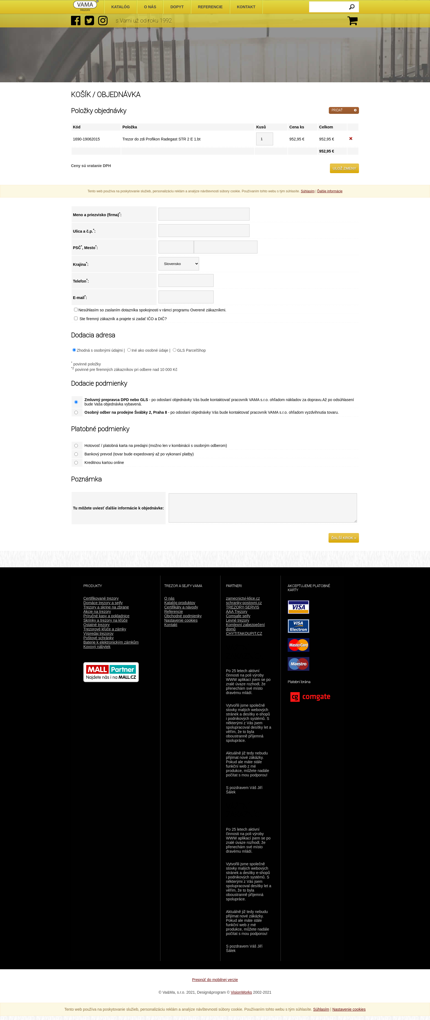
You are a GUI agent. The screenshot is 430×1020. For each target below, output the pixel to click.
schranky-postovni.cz (244, 607)
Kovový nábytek (97, 651)
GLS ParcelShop (191, 350)
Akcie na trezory (97, 615)
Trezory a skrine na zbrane (106, 611)
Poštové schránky (98, 642)
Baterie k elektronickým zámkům (111, 646)
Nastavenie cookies (180, 624)
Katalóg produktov (179, 607)
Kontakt (170, 629)
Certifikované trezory (100, 602)
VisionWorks (241, 996)
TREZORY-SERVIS (242, 611)
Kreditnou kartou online (104, 462)
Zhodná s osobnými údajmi (100, 350)
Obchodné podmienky (183, 620)
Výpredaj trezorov (98, 637)
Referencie (173, 615)
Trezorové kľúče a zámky (104, 633)
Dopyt (176, 7)
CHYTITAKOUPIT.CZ (244, 637)
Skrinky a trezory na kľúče (105, 624)
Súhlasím (308, 191)
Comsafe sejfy (238, 620)
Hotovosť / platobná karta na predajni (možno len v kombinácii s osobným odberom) (155, 445)
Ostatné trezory (96, 629)
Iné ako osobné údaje (150, 350)
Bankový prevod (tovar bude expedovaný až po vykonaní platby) (139, 454)
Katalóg (120, 7)
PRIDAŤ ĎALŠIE (337, 111)
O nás (169, 602)
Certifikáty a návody (181, 611)
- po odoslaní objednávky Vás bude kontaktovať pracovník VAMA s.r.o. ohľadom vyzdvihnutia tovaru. (211, 412)
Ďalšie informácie (330, 191)
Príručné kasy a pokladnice (106, 620)
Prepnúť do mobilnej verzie (215, 984)
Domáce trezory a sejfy (103, 607)
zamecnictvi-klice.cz (243, 602)
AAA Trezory (236, 615)
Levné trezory (237, 624)
